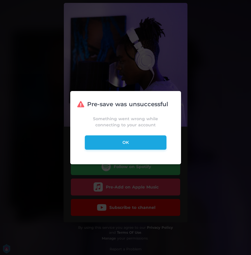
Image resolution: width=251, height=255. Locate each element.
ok (125, 142)
